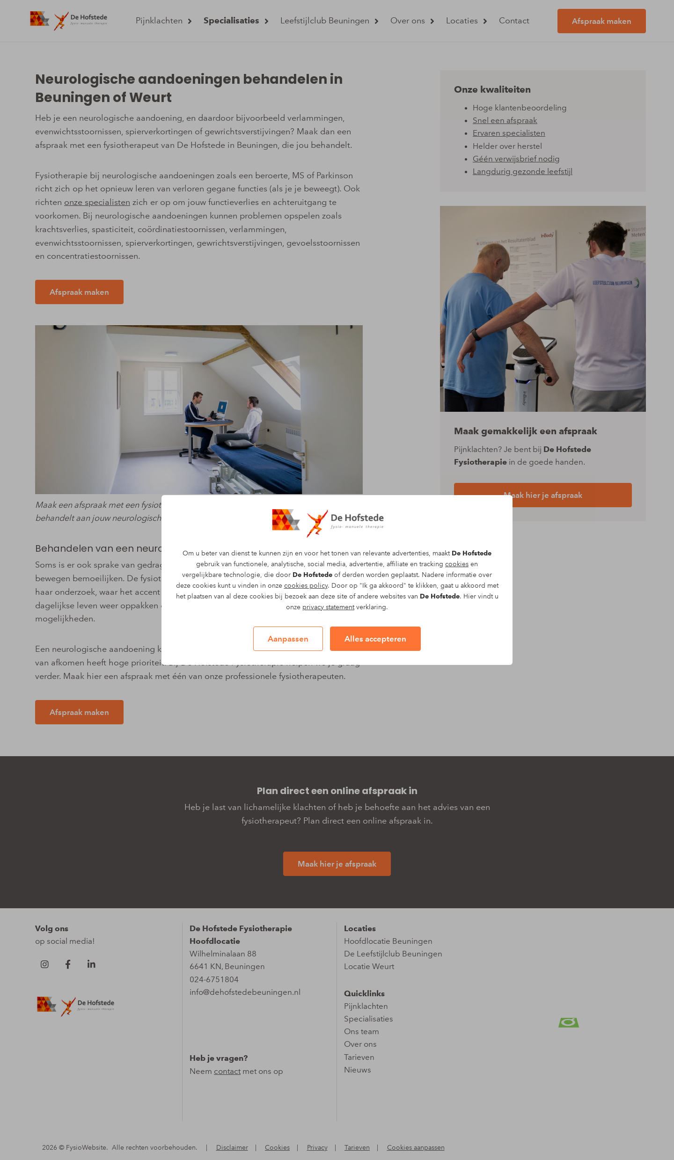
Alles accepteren (375, 638)
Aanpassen (288, 638)
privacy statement (328, 607)
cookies (457, 564)
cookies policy (306, 586)
